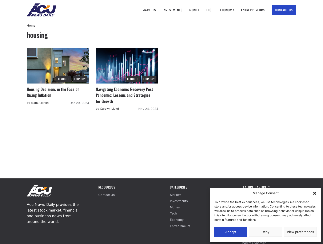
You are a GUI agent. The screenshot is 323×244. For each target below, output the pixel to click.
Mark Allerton (40, 102)
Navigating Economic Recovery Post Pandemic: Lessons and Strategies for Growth (124, 95)
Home (31, 25)
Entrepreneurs (253, 9)
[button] (314, 193)
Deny (266, 232)
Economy (227, 9)
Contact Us (284, 9)
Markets (149, 9)
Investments (173, 9)
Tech (210, 9)
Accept (230, 232)
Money (194, 9)
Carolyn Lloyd (109, 108)
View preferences (300, 232)
